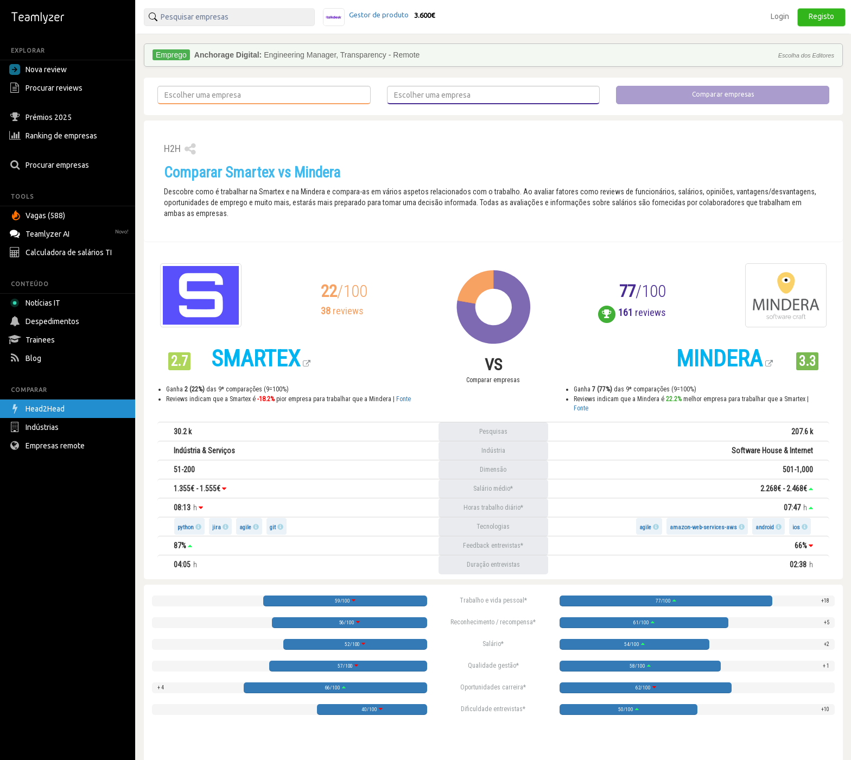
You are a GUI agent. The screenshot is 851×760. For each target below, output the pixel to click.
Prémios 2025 (42, 117)
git (273, 527)
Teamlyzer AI (70, 232)
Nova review (38, 69)
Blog (26, 358)
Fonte (403, 399)
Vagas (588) (38, 215)
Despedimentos (45, 321)
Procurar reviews (47, 88)
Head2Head (38, 408)
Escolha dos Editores (806, 55)
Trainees (33, 339)
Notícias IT (36, 303)
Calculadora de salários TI (62, 252)
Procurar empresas (50, 165)
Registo (821, 16)
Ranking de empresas (54, 135)
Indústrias (35, 427)
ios (796, 527)
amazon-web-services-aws (703, 527)
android (764, 527)
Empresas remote (48, 445)
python (185, 527)
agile (245, 527)
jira (216, 527)
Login (780, 16)
